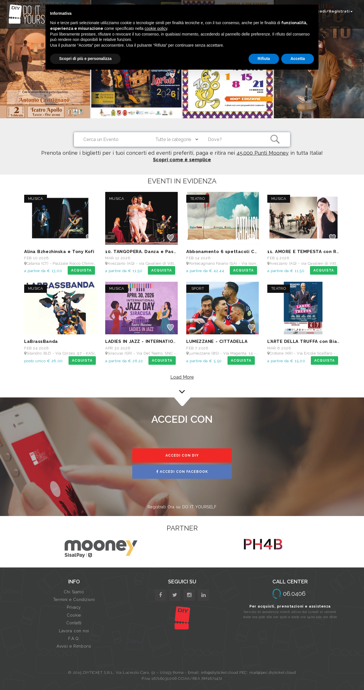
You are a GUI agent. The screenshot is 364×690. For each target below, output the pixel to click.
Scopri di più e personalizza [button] (85, 58)
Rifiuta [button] (264, 58)
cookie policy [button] (156, 28)
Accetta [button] (297, 58)
